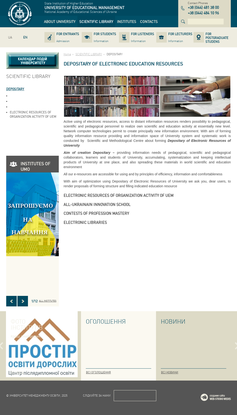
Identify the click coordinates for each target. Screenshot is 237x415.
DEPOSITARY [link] (15, 89)
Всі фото (17, 372)
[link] (59, 21)
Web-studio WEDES (222, 398)
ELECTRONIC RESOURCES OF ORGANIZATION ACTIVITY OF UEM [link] (33, 114)
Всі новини (169, 372)
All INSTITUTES (47, 300)
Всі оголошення (98, 372)
